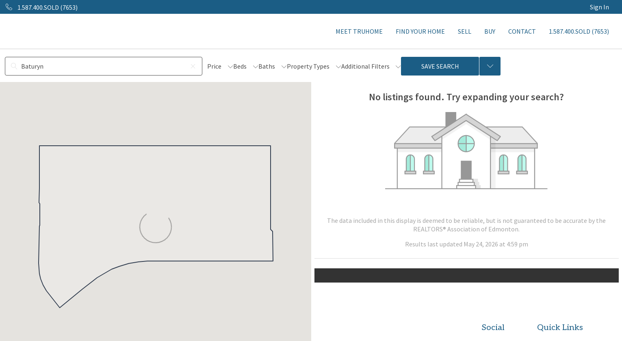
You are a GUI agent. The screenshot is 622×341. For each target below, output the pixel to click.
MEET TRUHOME (359, 31)
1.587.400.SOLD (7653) (579, 31)
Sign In (599, 7)
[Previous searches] (490, 66)
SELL (464, 31)
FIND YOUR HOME (420, 31)
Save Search (440, 66)
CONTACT (522, 31)
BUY (489, 31)
